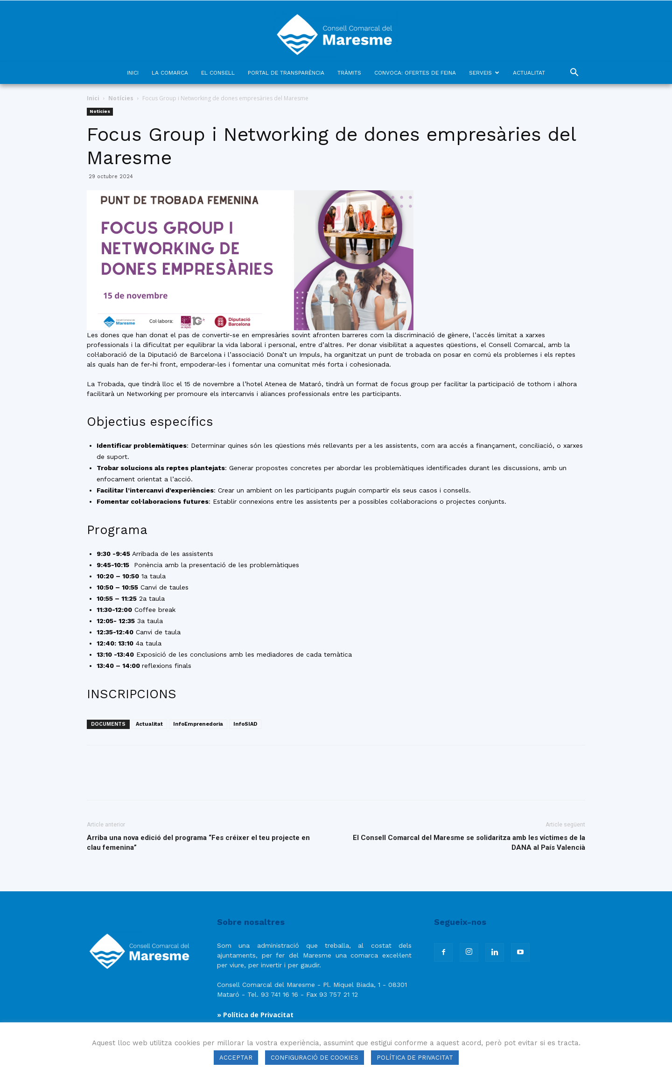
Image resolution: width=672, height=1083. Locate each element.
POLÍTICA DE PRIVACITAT (415, 1057)
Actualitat (149, 724)
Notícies (120, 98)
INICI (133, 72)
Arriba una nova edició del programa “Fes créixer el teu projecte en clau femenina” (198, 842)
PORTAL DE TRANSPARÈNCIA (286, 72)
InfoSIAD (245, 724)
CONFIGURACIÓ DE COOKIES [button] (314, 1057)
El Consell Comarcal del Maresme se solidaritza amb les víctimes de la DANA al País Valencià (469, 842)
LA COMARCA (170, 72)
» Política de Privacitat (255, 1014)
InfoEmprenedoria (198, 724)
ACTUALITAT (529, 72)
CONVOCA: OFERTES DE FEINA (415, 72)
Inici (93, 98)
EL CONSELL (218, 72)
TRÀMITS (349, 72)
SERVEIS (484, 72)
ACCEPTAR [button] (235, 1057)
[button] (574, 73)
